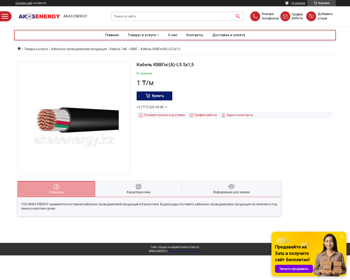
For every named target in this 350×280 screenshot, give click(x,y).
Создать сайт (23, 3)
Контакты (194, 35)
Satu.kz (194, 247)
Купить (158, 96)
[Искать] (237, 16)
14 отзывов (298, 3)
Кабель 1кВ (118, 49)
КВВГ (134, 49)
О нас (172, 35)
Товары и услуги (142, 35)
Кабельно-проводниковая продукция (79, 49)
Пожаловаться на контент (184, 251)
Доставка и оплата (228, 35)
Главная (112, 35)
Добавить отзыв (325, 16)
